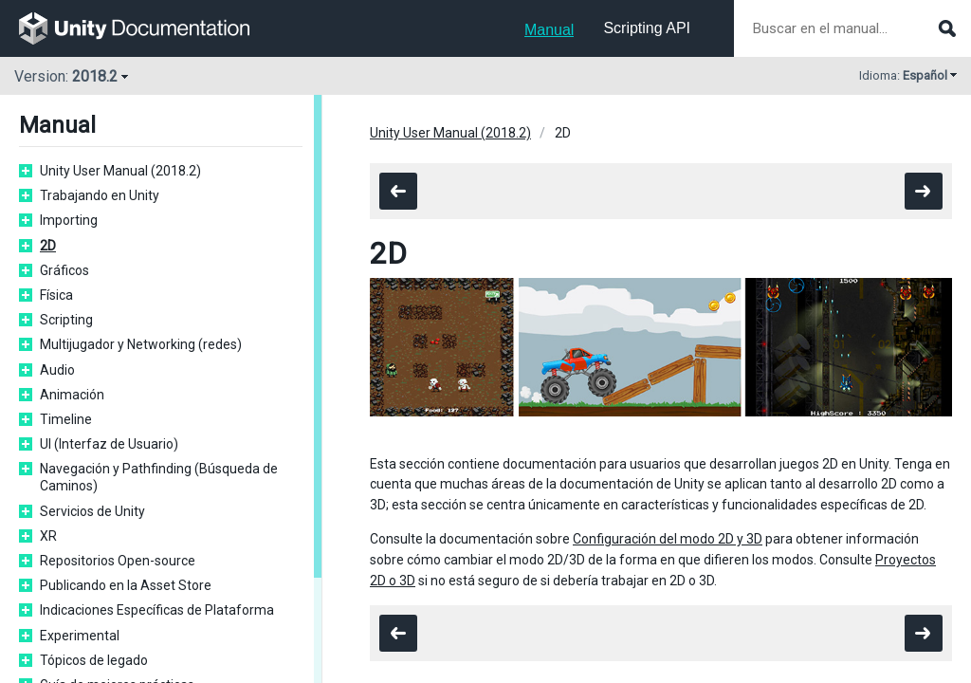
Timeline (66, 419)
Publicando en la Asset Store (125, 585)
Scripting (66, 319)
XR (48, 536)
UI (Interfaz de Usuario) (109, 444)
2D (48, 245)
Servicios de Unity (92, 511)
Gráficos (64, 270)
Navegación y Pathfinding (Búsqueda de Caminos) (159, 477)
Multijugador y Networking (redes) (141, 344)
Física (56, 295)
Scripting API (646, 28)
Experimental (79, 635)
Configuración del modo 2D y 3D (667, 538)
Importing (69, 220)
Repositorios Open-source (117, 560)
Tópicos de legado (94, 660)
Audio (57, 370)
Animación (72, 394)
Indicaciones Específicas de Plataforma (157, 610)
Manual (549, 30)
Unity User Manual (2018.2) (120, 170)
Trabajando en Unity (99, 195)
